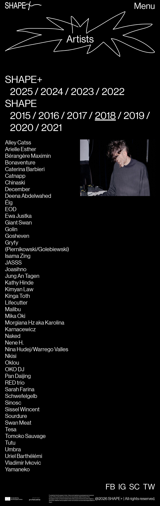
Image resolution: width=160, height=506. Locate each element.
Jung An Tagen (22, 276)
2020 (22, 128)
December (17, 189)
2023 (82, 92)
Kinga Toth (17, 296)
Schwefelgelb (21, 396)
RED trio (15, 383)
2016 (48, 116)
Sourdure (16, 416)
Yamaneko (17, 469)
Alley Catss (18, 143)
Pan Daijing (18, 376)
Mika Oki (15, 316)
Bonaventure (20, 163)
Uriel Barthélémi (23, 456)
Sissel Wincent (22, 409)
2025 (21, 92)
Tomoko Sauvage (25, 436)
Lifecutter (16, 303)
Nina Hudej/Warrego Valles (36, 349)
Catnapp (15, 176)
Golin (11, 229)
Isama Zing (17, 256)
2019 (134, 116)
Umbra (13, 449)
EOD (10, 209)
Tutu (10, 443)
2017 (77, 116)
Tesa (10, 429)
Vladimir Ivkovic (23, 463)
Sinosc (13, 403)
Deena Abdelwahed (28, 196)
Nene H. (14, 343)
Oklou (12, 363)
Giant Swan (18, 223)
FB (110, 487)
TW (149, 487)
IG (122, 487)
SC (134, 487)
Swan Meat (18, 423)
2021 (51, 128)
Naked (12, 336)
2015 (20, 116)
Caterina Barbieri (25, 169)
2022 (113, 92)
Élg (9, 203)
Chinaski (15, 183)
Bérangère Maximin (28, 156)
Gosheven (17, 236)
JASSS (13, 263)
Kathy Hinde (19, 283)
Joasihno (15, 269)
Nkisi (10, 356)
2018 (105, 116)
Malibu (13, 309)
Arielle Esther (20, 149)
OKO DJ (14, 369)
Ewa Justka (18, 216)
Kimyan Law (19, 289)
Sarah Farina (19, 389)
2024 (52, 92)
